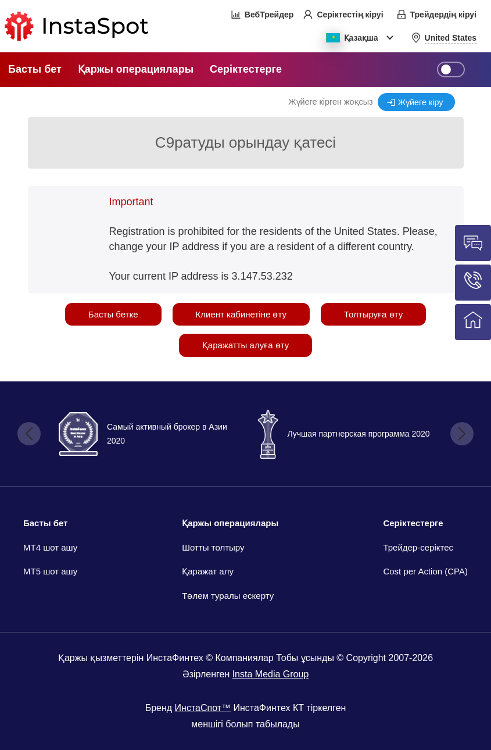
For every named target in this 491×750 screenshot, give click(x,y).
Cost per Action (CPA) (425, 571)
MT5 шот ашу (50, 571)
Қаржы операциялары (230, 523)
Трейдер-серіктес (418, 547)
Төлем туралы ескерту (228, 596)
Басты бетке (113, 314)
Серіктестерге (413, 523)
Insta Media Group (270, 674)
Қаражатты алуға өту (245, 345)
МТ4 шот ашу (50, 547)
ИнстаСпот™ (203, 708)
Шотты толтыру (213, 547)
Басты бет (45, 523)
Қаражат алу (208, 571)
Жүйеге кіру (420, 102)
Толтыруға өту (373, 314)
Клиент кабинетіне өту (241, 314)
